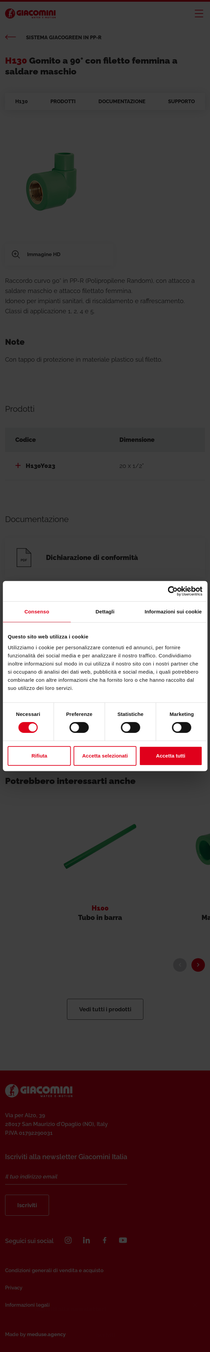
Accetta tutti (170, 756)
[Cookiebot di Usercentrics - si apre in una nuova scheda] (172, 591)
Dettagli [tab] (105, 611)
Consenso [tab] (36, 611)
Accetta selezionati (105, 756)
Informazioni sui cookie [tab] (173, 611)
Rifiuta (39, 756)
